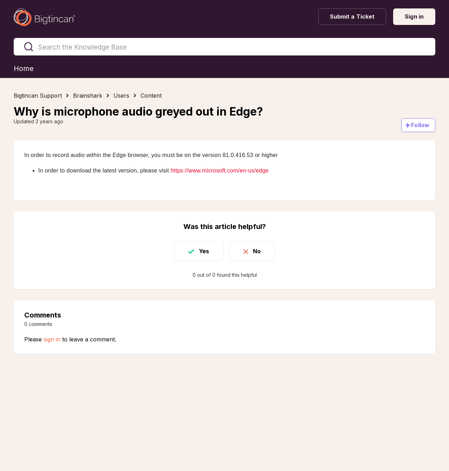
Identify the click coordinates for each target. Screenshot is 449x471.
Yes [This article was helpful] (204, 251)
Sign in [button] (414, 16)
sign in (52, 339)
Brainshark (87, 95)
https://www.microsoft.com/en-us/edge (220, 171)
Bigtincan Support (38, 95)
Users (121, 95)
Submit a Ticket (352, 16)
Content (151, 95)
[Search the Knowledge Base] (224, 46)
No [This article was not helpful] (257, 251)
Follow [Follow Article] (420, 125)
